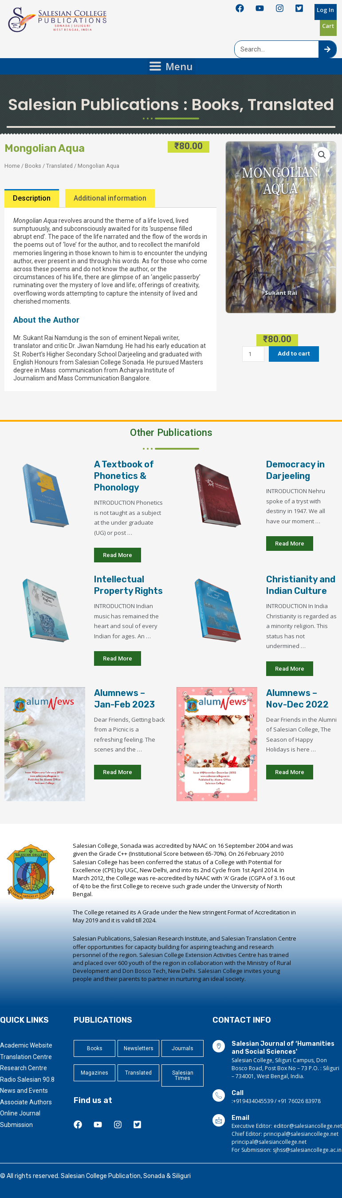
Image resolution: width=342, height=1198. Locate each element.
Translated (291, 104)
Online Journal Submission (20, 1119)
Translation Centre (26, 1056)
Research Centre (23, 1067)
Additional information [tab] (110, 198)
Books (216, 104)
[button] (322, 155)
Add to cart (294, 353)
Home (12, 165)
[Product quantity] (253, 354)
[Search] (327, 49)
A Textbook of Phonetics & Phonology (124, 476)
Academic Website (26, 1045)
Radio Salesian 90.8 (27, 1079)
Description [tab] (32, 198)
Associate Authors (26, 1102)
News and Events (24, 1090)
